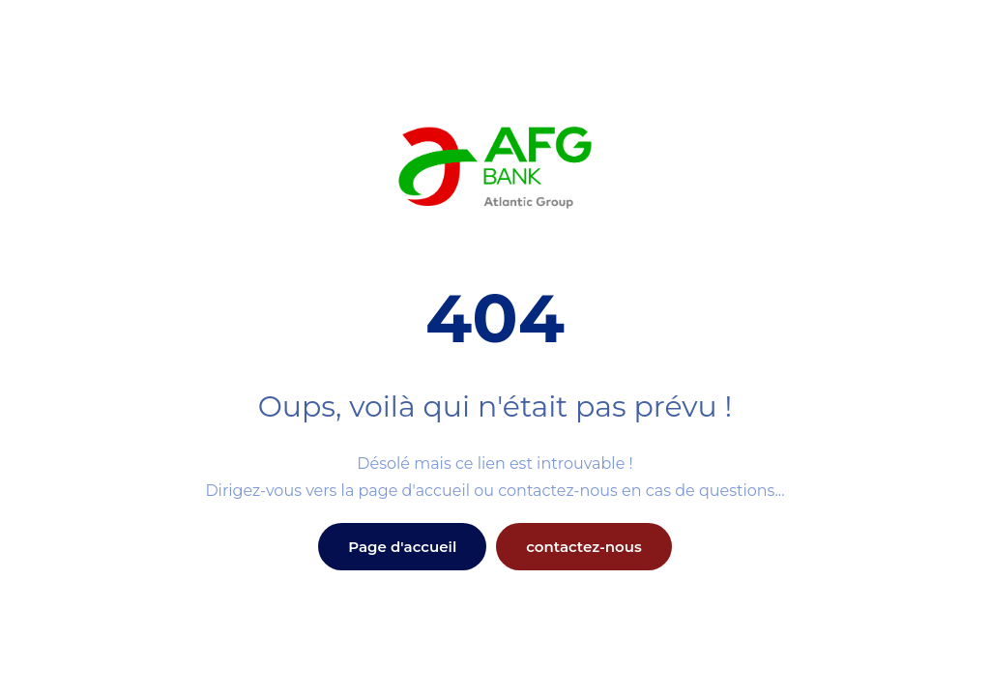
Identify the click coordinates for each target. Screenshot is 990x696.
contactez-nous (583, 546)
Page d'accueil (402, 546)
